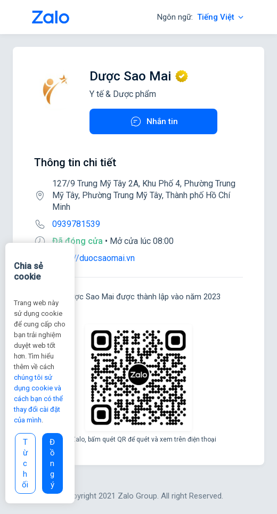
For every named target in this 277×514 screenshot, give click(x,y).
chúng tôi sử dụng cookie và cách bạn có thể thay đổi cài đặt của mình (38, 398)
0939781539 (76, 224)
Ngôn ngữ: (201, 17)
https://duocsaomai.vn (93, 258)
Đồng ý (52, 463)
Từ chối (25, 463)
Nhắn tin (153, 121)
